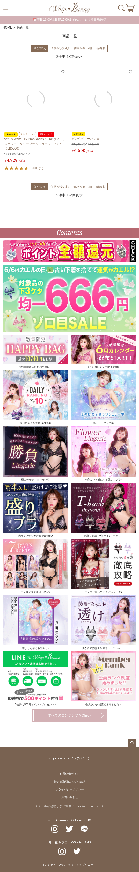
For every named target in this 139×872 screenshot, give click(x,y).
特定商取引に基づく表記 (69, 781)
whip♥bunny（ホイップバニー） (69, 758)
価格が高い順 (82, 48)
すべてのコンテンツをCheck (69, 715)
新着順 (100, 48)
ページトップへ (132, 743)
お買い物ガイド (69, 773)
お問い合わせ (69, 797)
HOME (7, 27)
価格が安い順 (59, 48)
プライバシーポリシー (69, 789)
